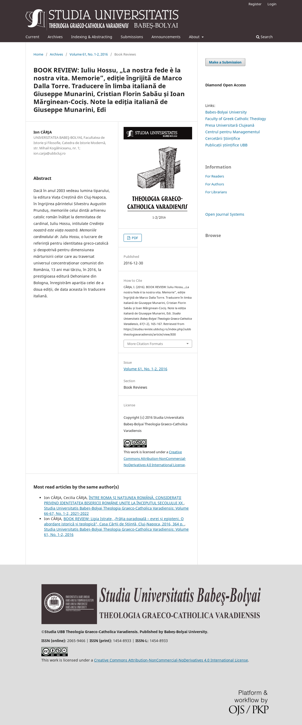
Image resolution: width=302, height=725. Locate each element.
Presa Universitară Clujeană (229, 125)
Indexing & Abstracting (91, 36)
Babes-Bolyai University (226, 112)
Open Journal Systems (224, 214)
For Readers (214, 176)
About (195, 36)
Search (264, 36)
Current (32, 36)
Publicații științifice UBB (226, 144)
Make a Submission (225, 62)
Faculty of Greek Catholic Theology (235, 118)
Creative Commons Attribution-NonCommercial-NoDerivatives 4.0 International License (155, 458)
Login (271, 4)
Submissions (132, 36)
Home (38, 54)
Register (255, 4)
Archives (55, 36)
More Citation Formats (145, 343)
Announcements (166, 36)
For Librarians (216, 192)
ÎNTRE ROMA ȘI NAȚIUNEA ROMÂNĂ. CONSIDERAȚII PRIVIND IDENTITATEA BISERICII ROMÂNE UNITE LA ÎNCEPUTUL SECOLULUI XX (114, 500)
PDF (134, 237)
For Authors (214, 184)
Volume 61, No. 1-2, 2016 (89, 54)
